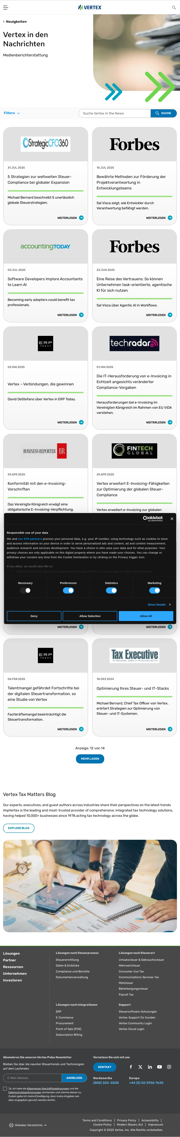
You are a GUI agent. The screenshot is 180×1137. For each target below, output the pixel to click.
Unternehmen (15, 973)
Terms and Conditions (97, 1120)
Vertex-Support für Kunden (137, 1017)
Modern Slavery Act (130, 1124)
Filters (12, 113)
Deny (34, 616)
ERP (58, 1011)
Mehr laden (90, 758)
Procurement (64, 1023)
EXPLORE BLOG (18, 828)
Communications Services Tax (139, 977)
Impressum (155, 1124)
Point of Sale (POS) (68, 1029)
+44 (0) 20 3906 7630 (146, 1083)
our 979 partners (30, 538)
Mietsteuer (126, 983)
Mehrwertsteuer (129, 965)
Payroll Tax (126, 994)
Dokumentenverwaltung (72, 977)
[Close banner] (172, 518)
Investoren (12, 980)
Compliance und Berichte (73, 971)
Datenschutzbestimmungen (24, 1092)
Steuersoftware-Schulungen (138, 1011)
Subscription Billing (69, 1034)
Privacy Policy (126, 1120)
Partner (9, 960)
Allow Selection (90, 616)
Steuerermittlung (67, 960)
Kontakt (104, 1067)
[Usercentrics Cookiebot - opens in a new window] (146, 519)
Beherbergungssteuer (133, 988)
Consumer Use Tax (131, 971)
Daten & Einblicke (67, 965)
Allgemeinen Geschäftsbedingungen (48, 1088)
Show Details (157, 604)
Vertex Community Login (135, 1023)
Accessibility (150, 1120)
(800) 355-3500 (106, 1083)
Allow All (146, 616)
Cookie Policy (102, 1124)
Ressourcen (13, 967)
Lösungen (11, 953)
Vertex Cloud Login (131, 1029)
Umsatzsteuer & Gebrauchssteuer (141, 960)
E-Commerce (64, 1017)
